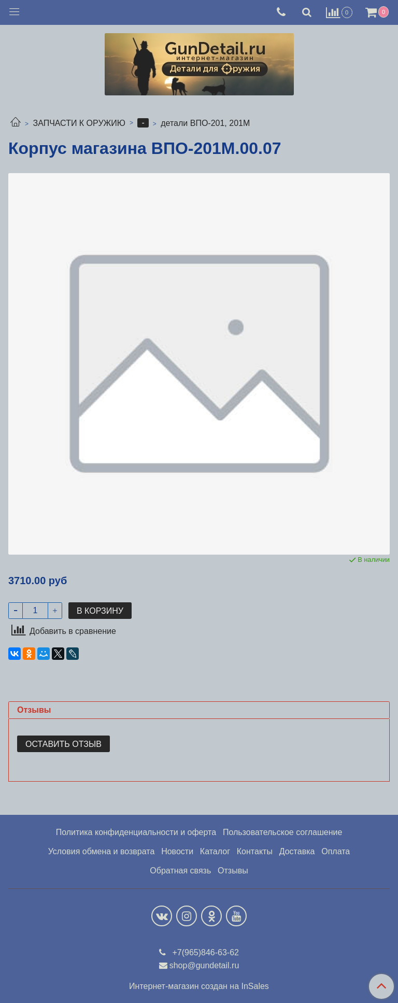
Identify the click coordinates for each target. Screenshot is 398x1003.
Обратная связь (180, 870)
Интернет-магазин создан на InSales (199, 986)
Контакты (255, 851)
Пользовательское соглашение (282, 832)
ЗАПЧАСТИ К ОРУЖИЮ (79, 123)
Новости (177, 851)
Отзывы (233, 870)
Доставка (297, 851)
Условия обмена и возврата (101, 851)
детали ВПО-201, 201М (205, 123)
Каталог (215, 851)
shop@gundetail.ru (204, 965)
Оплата (335, 851)
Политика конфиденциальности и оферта (136, 832)
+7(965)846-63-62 (204, 952)
